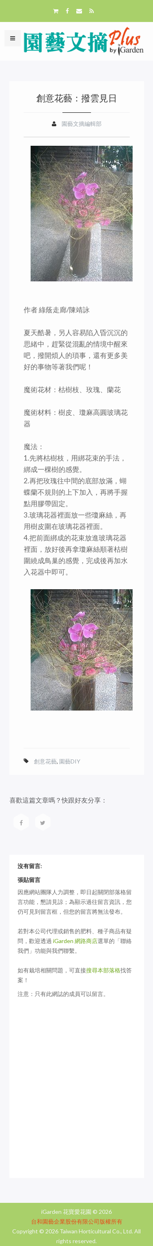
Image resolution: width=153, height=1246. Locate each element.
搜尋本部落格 (103, 970)
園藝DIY (69, 761)
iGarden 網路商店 (75, 940)
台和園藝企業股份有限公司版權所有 (76, 1221)
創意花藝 (45, 761)
